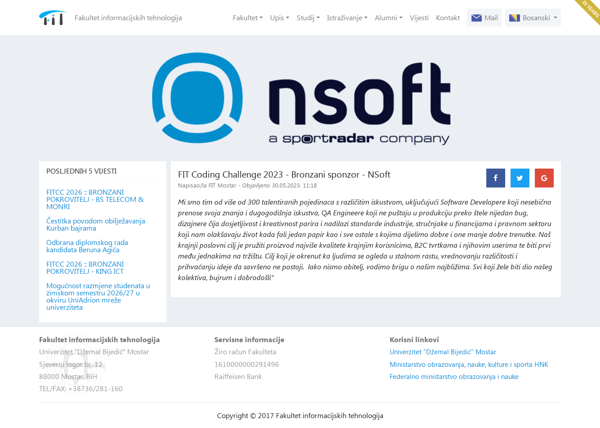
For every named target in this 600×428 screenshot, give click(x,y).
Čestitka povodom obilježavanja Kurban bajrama (95, 224)
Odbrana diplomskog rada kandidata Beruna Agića (87, 246)
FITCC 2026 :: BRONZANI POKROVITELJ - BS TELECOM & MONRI (95, 199)
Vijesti (419, 17)
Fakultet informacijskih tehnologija (128, 17)
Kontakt (448, 17)
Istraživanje (344, 17)
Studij (306, 17)
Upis (277, 17)
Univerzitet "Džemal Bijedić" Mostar (443, 351)
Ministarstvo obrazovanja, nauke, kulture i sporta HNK (469, 364)
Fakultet (245, 17)
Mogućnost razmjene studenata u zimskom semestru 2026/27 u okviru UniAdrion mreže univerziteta (98, 296)
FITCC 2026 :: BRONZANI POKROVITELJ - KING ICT (85, 267)
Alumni (386, 17)
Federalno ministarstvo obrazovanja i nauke (454, 376)
